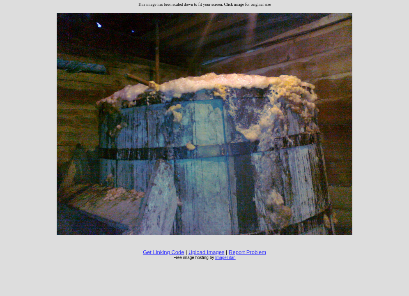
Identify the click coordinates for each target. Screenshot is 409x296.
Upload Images (206, 252)
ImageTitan (225, 257)
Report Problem (247, 252)
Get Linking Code (163, 252)
